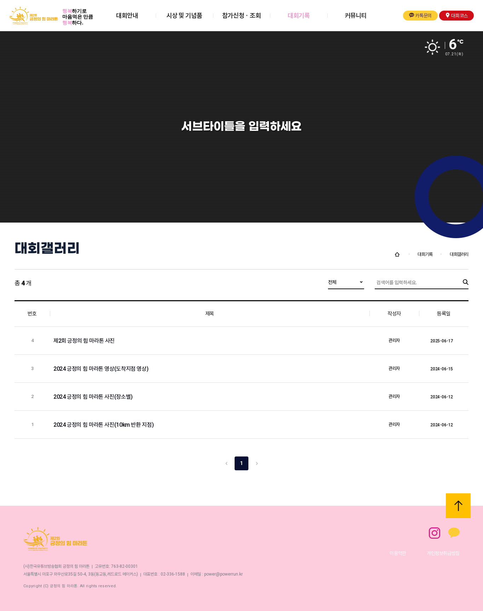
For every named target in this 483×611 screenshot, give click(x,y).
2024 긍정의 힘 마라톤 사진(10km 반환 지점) (104, 424)
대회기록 (299, 15)
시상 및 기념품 (184, 15)
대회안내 (127, 15)
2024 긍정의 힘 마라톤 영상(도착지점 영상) (101, 368)
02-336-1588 (173, 574)
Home (397, 254)
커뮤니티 (356, 15)
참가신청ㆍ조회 (241, 15)
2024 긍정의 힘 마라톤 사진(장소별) (93, 396)
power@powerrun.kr (223, 574)
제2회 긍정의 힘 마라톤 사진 (84, 340)
